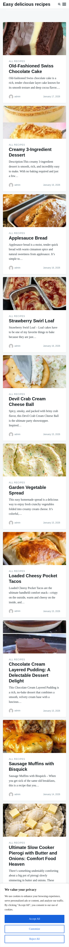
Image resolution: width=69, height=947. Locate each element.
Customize (34, 929)
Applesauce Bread (28, 237)
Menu (64, 4)
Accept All (34, 918)
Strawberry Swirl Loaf (31, 320)
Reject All (34, 939)
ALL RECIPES (17, 61)
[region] (34, 915)
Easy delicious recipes (26, 4)
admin (17, 96)
